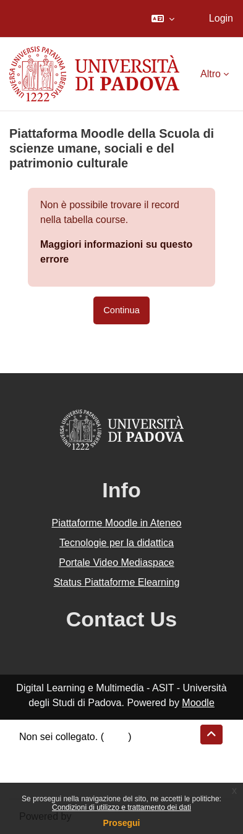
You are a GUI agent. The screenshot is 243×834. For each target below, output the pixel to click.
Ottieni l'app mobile (61, 781)
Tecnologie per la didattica (116, 542)
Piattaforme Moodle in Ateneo (117, 523)
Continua (121, 310)
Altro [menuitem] (210, 74)
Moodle (198, 702)
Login (221, 18)
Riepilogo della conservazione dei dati (102, 751)
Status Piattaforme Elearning (117, 582)
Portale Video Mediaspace (116, 562)
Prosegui (121, 823)
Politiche (37, 766)
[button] (163, 18)
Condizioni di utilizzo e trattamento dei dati (121, 807)
